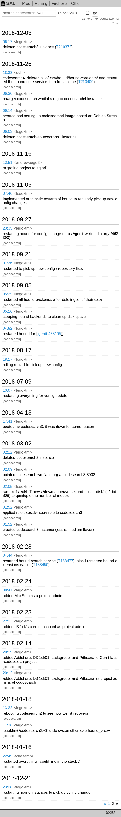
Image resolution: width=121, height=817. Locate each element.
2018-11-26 (17, 64)
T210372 (63, 47)
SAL (8, 3)
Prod (26, 3)
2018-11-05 (17, 185)
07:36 (7, 263)
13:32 (7, 708)
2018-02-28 (17, 547)
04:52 (7, 328)
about (110, 812)
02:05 (7, 486)
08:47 (7, 590)
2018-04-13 (17, 413)
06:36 (7, 93)
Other (76, 3)
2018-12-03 (17, 33)
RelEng (41, 3)
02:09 (7, 469)
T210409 (85, 82)
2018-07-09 (17, 382)
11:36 (7, 725)
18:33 (7, 73)
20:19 (7, 652)
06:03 (7, 131)
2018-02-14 (17, 643)
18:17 (7, 359)
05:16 (7, 311)
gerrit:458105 (49, 334)
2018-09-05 (17, 285)
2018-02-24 (17, 581)
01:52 (7, 507)
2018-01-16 (17, 747)
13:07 (7, 390)
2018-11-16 (17, 154)
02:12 (7, 452)
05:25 (7, 294)
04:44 (7, 555)
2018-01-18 (17, 699)
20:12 (7, 673)
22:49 (7, 756)
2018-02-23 (17, 612)
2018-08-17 (17, 350)
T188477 (65, 561)
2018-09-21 (17, 254)
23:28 (7, 787)
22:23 (7, 621)
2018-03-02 (17, 443)
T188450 (40, 565)
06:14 (7, 111)
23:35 (7, 228)
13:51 (7, 162)
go (95, 13)
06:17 (7, 42)
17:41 (7, 421)
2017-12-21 (17, 778)
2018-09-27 (17, 219)
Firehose (59, 3)
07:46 (7, 193)
